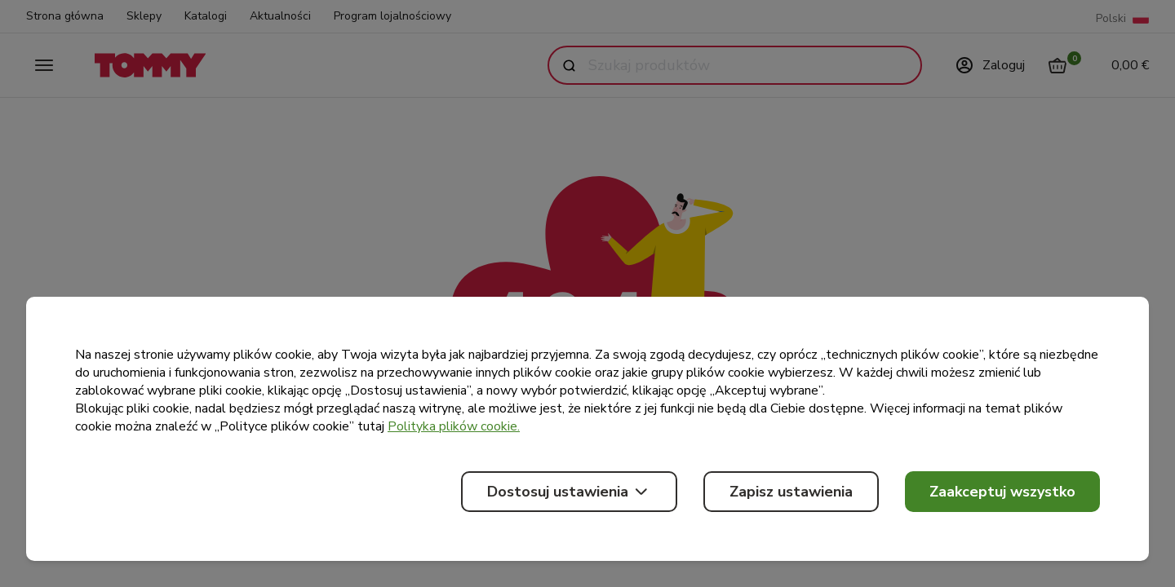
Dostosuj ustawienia (569, 491)
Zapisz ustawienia (791, 491)
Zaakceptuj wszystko (1002, 491)
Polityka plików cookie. (454, 426)
